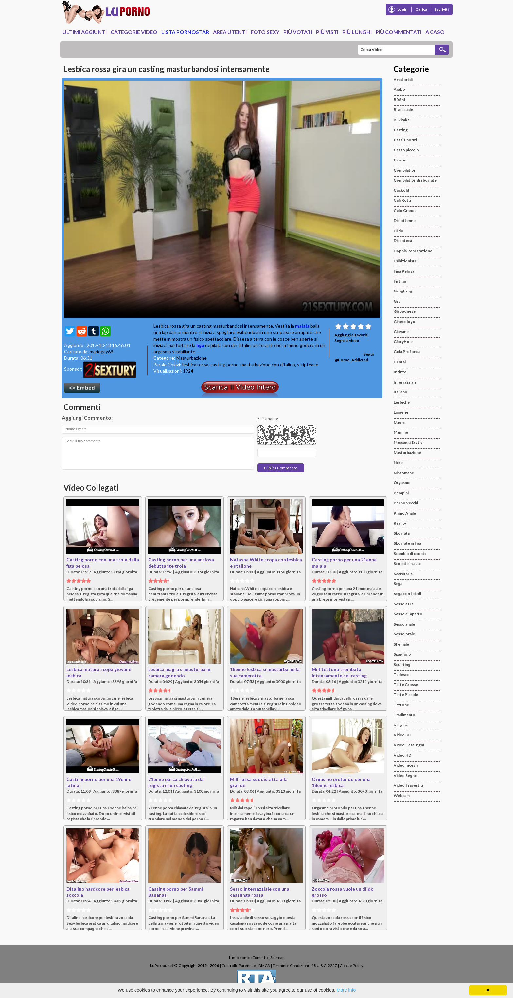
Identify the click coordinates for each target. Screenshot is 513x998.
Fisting (400, 281)
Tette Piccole (406, 694)
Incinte (400, 371)
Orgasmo (402, 482)
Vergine (401, 725)
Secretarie (403, 573)
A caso (435, 32)
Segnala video (346, 340)
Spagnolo (402, 654)
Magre (399, 422)
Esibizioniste (405, 260)
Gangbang (403, 291)
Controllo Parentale (238, 965)
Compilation (405, 170)
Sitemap (277, 957)
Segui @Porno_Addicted (354, 357)
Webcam (402, 795)
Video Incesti (406, 765)
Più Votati (297, 32)
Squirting (402, 664)
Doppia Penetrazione (413, 250)
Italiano (400, 391)
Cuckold (401, 190)
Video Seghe (405, 775)
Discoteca (403, 240)
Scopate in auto (408, 563)
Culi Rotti (402, 200)
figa (200, 345)
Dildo (398, 230)
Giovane (401, 331)
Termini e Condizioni (291, 965)
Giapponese (405, 311)
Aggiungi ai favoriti (351, 334)
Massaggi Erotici (408, 442)
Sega (398, 583)
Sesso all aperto (408, 614)
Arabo (399, 89)
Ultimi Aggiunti (84, 32)
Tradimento (404, 714)
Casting (401, 129)
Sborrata (402, 533)
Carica (421, 9)
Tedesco (402, 674)
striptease (307, 364)
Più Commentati (398, 32)
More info (346, 990)
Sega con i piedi (407, 593)
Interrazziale (405, 382)
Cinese (400, 160)
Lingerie (401, 412)
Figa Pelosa (404, 271)
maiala (302, 326)
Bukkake (402, 119)
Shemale (401, 644)
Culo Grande (405, 210)
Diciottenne (405, 220)
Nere (398, 462)
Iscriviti (442, 9)
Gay (397, 301)
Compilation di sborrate (415, 180)
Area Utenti (230, 32)
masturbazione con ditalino (267, 364)
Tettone (401, 704)
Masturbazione (191, 358)
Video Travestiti (408, 785)
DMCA (264, 965)
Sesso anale (404, 624)
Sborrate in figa (407, 543)
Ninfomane (404, 472)
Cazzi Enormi (405, 139)
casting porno (224, 364)
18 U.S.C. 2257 (324, 965)
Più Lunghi (357, 32)
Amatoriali (403, 79)
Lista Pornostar (185, 32)
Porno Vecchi (406, 502)
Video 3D (402, 734)
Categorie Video (134, 32)
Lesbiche (402, 402)
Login (402, 9)
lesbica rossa (195, 364)
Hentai (400, 361)
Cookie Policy (351, 965)
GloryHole (403, 341)
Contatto (260, 957)
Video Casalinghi (409, 745)
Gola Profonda (407, 351)
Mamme (401, 432)
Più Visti (327, 32)
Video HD (402, 755)
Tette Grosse (406, 684)
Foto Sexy (265, 32)
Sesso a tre (404, 603)
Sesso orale (404, 633)
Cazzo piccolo (406, 149)
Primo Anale (405, 513)
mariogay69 (101, 351)
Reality (400, 523)
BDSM (399, 99)
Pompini (401, 492)
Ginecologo (404, 321)
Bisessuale (403, 109)
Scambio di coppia (410, 553)
